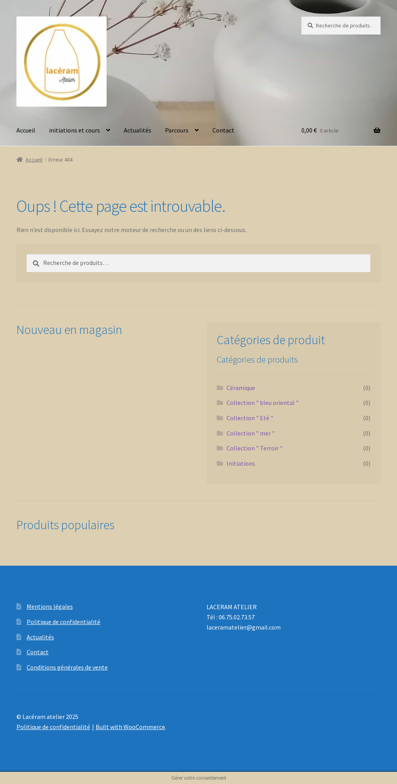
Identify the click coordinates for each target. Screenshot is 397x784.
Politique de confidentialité (63, 622)
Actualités (137, 130)
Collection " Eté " (250, 418)
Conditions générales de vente (67, 667)
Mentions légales (50, 606)
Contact (223, 130)
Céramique (241, 388)
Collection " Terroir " (255, 448)
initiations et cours (74, 130)
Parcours (177, 130)
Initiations (241, 463)
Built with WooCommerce (130, 727)
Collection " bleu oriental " (263, 403)
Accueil (25, 130)
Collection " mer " (251, 433)
